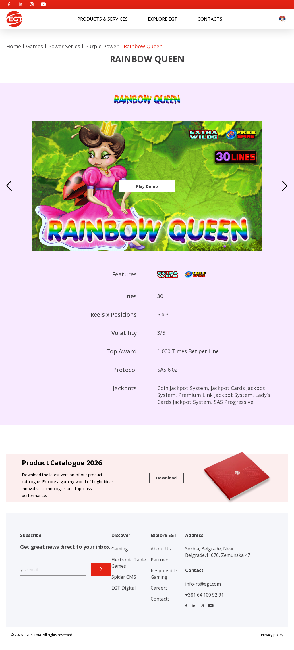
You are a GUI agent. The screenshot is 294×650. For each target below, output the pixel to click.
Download (166, 478)
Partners (160, 560)
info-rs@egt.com (203, 584)
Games (34, 46)
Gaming (119, 549)
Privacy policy (272, 634)
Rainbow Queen (143, 46)
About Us (161, 549)
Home (13, 46)
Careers (159, 588)
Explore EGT (162, 19)
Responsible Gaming (164, 573)
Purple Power (102, 46)
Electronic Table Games (128, 563)
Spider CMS (123, 577)
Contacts (210, 19)
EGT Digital (123, 588)
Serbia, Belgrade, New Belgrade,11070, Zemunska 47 (217, 552)
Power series (64, 46)
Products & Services (102, 19)
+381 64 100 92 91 (204, 595)
